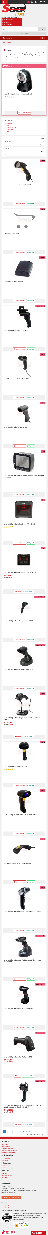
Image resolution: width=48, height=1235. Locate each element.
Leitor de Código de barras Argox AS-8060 (15, 427)
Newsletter (4, 1178)
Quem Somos (5, 1144)
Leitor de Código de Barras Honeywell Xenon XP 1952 (19, 669)
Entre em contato (6, 1158)
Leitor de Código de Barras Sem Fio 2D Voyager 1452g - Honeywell (22, 912)
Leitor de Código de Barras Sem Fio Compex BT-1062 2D (20, 1008)
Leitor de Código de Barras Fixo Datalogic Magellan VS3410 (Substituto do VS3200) (24, 476)
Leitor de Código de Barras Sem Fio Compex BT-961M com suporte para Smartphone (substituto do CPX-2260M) (22, 1106)
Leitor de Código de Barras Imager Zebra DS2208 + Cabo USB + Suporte (22, 719)
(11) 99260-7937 (8, 20)
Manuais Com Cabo (11, 127)
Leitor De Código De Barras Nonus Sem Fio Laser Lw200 (20, 815)
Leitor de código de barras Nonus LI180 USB (16, 766)
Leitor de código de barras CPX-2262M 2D (16, 330)
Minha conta (4, 1173)
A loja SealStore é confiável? (8, 1152)
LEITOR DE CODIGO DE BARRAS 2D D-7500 (17, 379)
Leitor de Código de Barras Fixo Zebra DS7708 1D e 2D (19, 524)
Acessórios (9, 123)
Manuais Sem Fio (11, 129)
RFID (8, 131)
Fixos (8, 125)
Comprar (18, 591)
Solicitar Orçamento (19, 204)
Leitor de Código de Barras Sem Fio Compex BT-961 (18, 1057)
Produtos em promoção (7, 1168)
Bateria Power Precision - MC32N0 (13, 282)
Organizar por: (40, 145)
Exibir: (42, 151)
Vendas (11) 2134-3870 (24, 113)
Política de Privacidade (7, 1148)
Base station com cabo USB (11, 233)
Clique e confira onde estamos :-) (11, 1197)
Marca (42, 138)
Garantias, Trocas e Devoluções (9, 1150)
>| (29, 1131)
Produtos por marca (6, 1166)
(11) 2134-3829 (8, 24)
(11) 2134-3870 (8, 22)
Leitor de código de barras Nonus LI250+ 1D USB (17, 185)
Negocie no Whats (28, 591)
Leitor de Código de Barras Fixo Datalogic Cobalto (18, 94)
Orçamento (30, 204)
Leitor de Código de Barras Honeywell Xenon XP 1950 (19, 621)
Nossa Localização (6, 1146)
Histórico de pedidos (7, 1175)
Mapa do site (5, 1160)
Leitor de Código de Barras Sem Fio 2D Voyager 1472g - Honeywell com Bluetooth (22, 961)
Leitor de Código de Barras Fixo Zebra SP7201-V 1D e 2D (20, 572)
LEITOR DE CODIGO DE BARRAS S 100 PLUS (17, 863)
